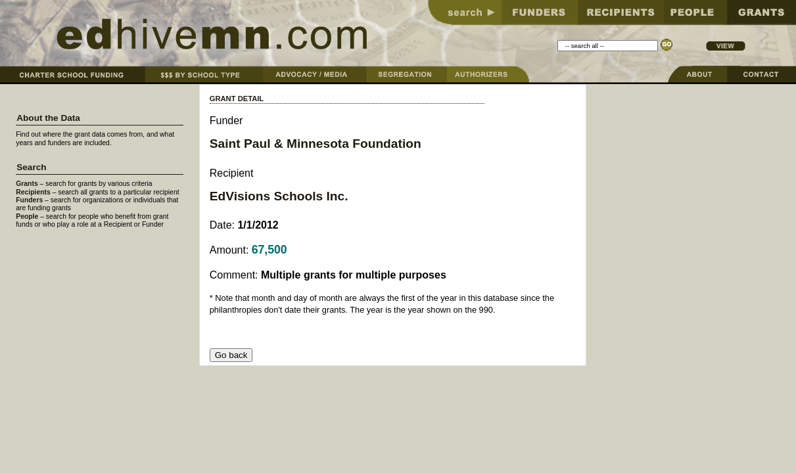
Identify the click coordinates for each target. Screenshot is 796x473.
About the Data (48, 118)
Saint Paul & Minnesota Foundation (315, 143)
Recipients (33, 192)
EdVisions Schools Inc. (279, 196)
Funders (29, 200)
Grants (27, 183)
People (27, 216)
